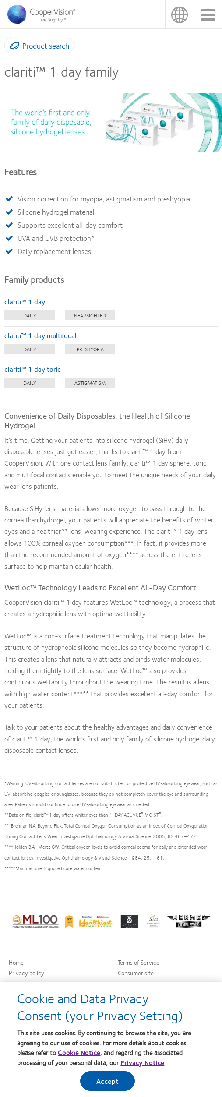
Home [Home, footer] (16, 962)
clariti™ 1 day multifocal (40, 335)
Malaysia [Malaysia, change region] (179, 14)
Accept (107, 1081)
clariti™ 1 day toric (32, 368)
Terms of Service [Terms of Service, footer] (138, 962)
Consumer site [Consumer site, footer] (136, 972)
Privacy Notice (142, 1062)
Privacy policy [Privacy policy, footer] (26, 972)
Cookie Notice (79, 1052)
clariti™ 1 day (24, 301)
